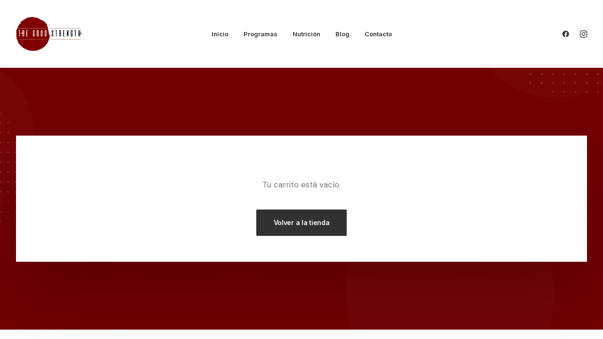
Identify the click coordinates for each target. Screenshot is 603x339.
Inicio (220, 34)
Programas (260, 34)
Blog (342, 34)
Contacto (378, 34)
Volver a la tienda (302, 222)
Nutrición (306, 34)
